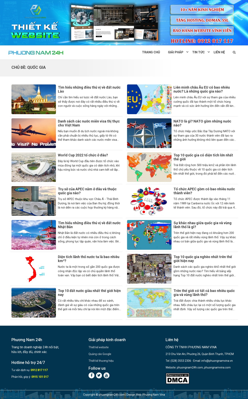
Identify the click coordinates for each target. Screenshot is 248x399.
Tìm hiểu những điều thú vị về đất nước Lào (89, 89)
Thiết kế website (99, 347)
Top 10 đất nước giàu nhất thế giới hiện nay (89, 293)
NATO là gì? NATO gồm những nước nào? (202, 123)
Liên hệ (219, 52)
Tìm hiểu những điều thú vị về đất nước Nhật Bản (89, 225)
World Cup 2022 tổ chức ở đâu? (83, 155)
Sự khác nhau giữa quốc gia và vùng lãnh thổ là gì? (203, 225)
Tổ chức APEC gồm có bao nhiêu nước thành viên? (204, 191)
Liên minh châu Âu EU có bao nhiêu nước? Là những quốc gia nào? (202, 89)
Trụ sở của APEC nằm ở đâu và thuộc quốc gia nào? (87, 191)
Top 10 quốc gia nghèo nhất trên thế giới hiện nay (203, 259)
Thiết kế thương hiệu (101, 360)
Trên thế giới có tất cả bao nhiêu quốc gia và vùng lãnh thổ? (204, 293)
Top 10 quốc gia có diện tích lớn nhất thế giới (203, 157)
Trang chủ (151, 52)
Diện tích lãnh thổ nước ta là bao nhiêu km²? (88, 259)
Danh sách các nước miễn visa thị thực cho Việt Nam (89, 123)
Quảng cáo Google (100, 354)
